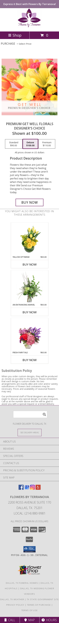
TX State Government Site (43, 599)
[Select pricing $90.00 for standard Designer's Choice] (13, 143)
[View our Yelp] (38, 489)
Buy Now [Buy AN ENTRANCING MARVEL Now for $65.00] (29, 312)
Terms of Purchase (39, 604)
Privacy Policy (15, 604)
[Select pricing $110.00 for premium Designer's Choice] (47, 143)
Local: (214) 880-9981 (29, 513)
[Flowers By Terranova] (29, 26)
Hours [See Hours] (49, 620)
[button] (29, 549)
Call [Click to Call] (10, 620)
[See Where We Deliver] (30, 432)
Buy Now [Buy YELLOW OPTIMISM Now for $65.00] (29, 264)
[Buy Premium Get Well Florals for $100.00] (30, 202)
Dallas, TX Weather (12, 599)
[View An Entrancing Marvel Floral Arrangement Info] (29, 287)
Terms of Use (29, 610)
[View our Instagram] (32, 489)
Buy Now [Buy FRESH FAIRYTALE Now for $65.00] (29, 360)
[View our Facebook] (21, 489)
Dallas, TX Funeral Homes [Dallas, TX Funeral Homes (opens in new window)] (22, 583)
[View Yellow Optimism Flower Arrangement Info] (29, 239)
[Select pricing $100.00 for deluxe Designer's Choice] (30, 143)
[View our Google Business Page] (26, 489)
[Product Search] (30, 414)
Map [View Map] (29, 620)
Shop (14, 35)
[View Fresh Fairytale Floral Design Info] (29, 335)
